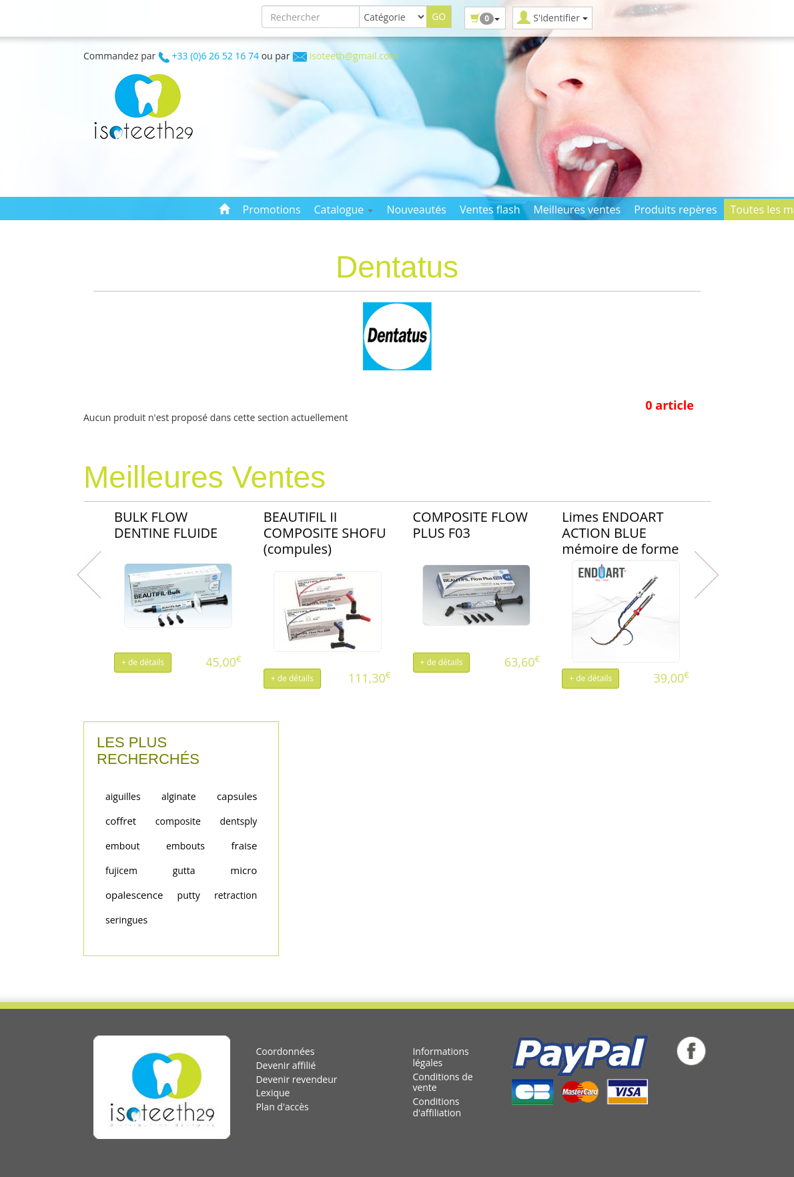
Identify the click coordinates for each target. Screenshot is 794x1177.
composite (178, 821)
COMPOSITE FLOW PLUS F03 (470, 525)
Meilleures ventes (577, 209)
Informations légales (440, 1057)
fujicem (121, 870)
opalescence (134, 894)
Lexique (273, 1092)
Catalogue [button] (344, 209)
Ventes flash (490, 209)
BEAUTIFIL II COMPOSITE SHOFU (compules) (325, 533)
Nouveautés (416, 209)
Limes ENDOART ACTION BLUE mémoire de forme (620, 533)
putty (188, 895)
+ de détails (142, 662)
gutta (184, 870)
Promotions (272, 209)
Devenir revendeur (296, 1079)
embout (122, 845)
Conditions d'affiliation (436, 1107)
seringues (126, 919)
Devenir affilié (286, 1065)
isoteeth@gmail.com (354, 55)
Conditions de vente (442, 1082)
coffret (120, 820)
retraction (235, 895)
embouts (185, 845)
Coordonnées (285, 1051)
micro (243, 870)
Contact (238, 231)
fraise (244, 845)
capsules (237, 796)
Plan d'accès (282, 1106)
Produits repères (675, 209)
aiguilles (123, 796)
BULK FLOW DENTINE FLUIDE (166, 525)
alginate (178, 796)
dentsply (239, 821)
